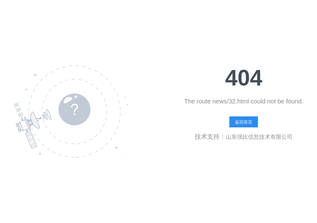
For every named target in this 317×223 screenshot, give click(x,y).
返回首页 (243, 122)
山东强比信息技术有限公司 (259, 137)
